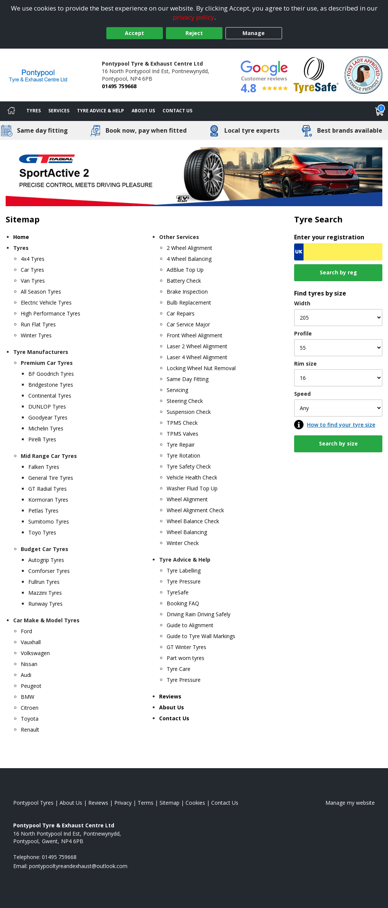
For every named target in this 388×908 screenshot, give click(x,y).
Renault (30, 729)
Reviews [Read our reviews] (98, 802)
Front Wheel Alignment (194, 335)
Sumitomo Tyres (48, 521)
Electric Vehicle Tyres (46, 302)
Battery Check (184, 280)
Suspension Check (189, 411)
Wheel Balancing (187, 532)
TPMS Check (182, 422)
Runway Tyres (45, 603)
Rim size (305, 363)
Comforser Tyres (49, 570)
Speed (302, 393)
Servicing (177, 390)
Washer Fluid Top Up (192, 488)
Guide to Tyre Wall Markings (201, 636)
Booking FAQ (183, 603)
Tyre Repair (181, 444)
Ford (26, 631)
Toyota (29, 718)
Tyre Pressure (184, 581)
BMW (27, 696)
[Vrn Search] (338, 251)
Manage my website (350, 802)
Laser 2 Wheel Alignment (197, 346)
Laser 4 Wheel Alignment (197, 357)
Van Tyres (33, 280)
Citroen (29, 707)
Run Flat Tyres (38, 324)
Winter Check (183, 543)
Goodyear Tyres (47, 417)
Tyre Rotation (183, 455)
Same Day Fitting (188, 379)
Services (58, 110)
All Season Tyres (41, 291)
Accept (134, 33)
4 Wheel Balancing (189, 258)
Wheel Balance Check (193, 521)
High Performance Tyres (50, 313)
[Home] (11, 111)
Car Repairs (181, 313)
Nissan (29, 664)
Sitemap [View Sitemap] (169, 802)
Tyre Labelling (184, 570)
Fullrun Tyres (44, 581)
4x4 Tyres (32, 258)
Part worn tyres (185, 657)
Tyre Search (318, 219)
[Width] (338, 317)
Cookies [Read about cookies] (195, 802)
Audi (26, 674)
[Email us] (78, 866)
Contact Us (174, 718)
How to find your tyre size (341, 424)
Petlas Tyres (43, 510)
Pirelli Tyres (42, 439)
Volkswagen (35, 653)
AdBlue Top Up (185, 269)
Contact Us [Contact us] (177, 110)
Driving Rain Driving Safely (198, 614)
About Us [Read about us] (71, 802)
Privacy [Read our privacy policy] (123, 802)
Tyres (33, 110)
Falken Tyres (43, 466)
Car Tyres (32, 269)
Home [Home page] (21, 236)
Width (302, 303)
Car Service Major (188, 324)
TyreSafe (178, 592)
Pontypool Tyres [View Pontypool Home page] (33, 802)
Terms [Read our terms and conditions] (145, 802)
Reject (194, 33)
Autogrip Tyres (46, 559)
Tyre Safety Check (189, 466)
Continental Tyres (49, 395)
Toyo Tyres (42, 532)
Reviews (170, 696)
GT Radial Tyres (47, 488)
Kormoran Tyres (48, 499)
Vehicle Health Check (192, 477)
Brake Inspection (187, 291)
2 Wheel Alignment (189, 247)
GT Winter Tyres (186, 647)
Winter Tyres (36, 335)
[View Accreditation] (316, 74)
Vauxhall (31, 642)
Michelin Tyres (45, 428)
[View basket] (379, 111)
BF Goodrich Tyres (51, 373)
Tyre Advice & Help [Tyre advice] (100, 110)
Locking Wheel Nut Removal (201, 368)
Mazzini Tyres (45, 592)
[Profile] (338, 347)
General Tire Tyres (50, 477)
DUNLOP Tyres (47, 406)
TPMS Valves (182, 433)
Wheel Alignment (187, 499)
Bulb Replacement (189, 302)
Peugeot (31, 685)
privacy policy (193, 17)
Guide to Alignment (190, 625)
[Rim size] (338, 377)
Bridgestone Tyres (50, 384)
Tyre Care (178, 668)
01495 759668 (119, 86)
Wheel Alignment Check (195, 510)
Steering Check (185, 400)
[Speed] (338, 408)
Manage (253, 33)
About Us (143, 110)
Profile (303, 333)
